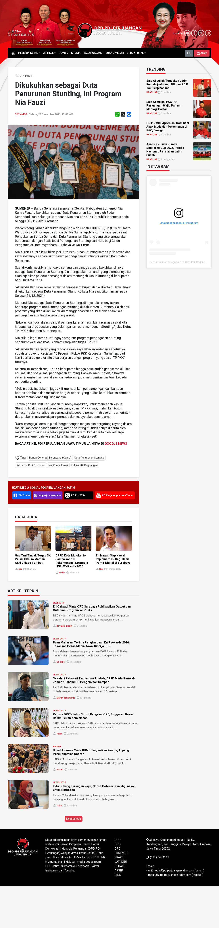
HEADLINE (151, 92)
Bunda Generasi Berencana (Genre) (50, 457)
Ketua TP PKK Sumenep (31, 465)
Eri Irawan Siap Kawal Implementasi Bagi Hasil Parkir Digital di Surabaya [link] (113, 559)
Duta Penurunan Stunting (89, 457)
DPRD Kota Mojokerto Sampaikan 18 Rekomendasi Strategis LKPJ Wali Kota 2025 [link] (71, 561)
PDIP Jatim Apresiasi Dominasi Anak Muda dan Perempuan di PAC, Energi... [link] (167, 126)
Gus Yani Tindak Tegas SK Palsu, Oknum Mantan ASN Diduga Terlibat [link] (33, 559)
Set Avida (21, 114)
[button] (202, 53)
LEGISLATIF (59, 638)
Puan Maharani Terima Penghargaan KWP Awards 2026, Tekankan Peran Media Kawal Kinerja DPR (91, 644)
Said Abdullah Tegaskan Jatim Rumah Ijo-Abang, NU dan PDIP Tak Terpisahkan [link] (167, 84)
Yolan (59, 733)
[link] (18, 76)
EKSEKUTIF (59, 602)
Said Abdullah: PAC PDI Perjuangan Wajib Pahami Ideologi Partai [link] (163, 105)
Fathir (62, 572)
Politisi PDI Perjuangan (84, 465)
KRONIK (57, 746)
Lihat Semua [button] (73, 818)
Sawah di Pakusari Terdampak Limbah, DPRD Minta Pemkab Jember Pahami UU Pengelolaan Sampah (94, 680)
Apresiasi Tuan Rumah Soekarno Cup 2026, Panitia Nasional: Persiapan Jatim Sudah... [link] (165, 149)
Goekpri (60, 662)
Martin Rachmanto (65, 698)
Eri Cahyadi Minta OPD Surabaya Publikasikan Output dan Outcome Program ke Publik (92, 608)
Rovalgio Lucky (64, 626)
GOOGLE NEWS (116, 443)
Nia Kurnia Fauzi (58, 465)
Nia (20, 569)
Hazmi (59, 769)
